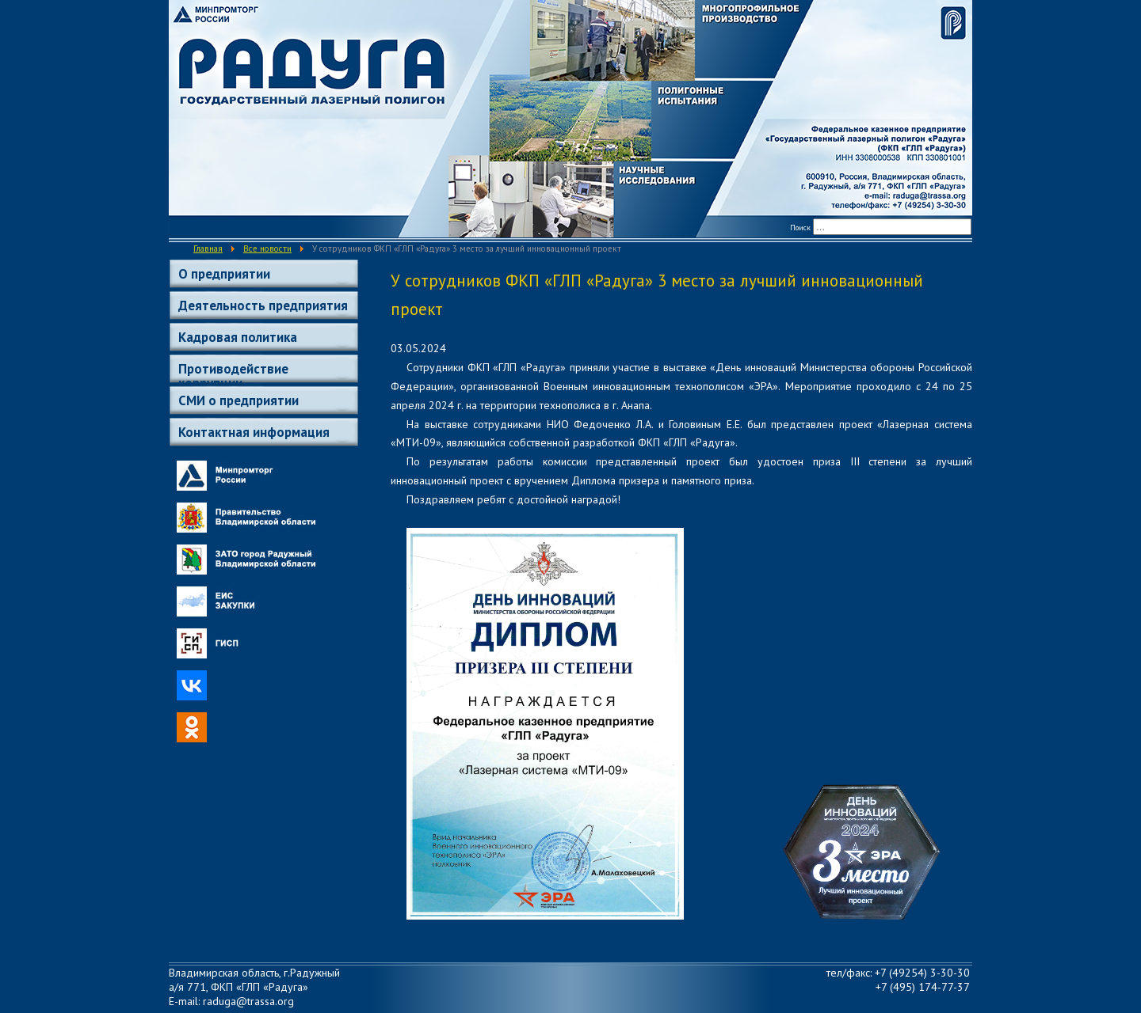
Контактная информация (254, 432)
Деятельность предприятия (263, 305)
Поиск (800, 227)
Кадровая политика (237, 337)
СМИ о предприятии (238, 400)
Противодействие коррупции (233, 371)
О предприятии (224, 274)
